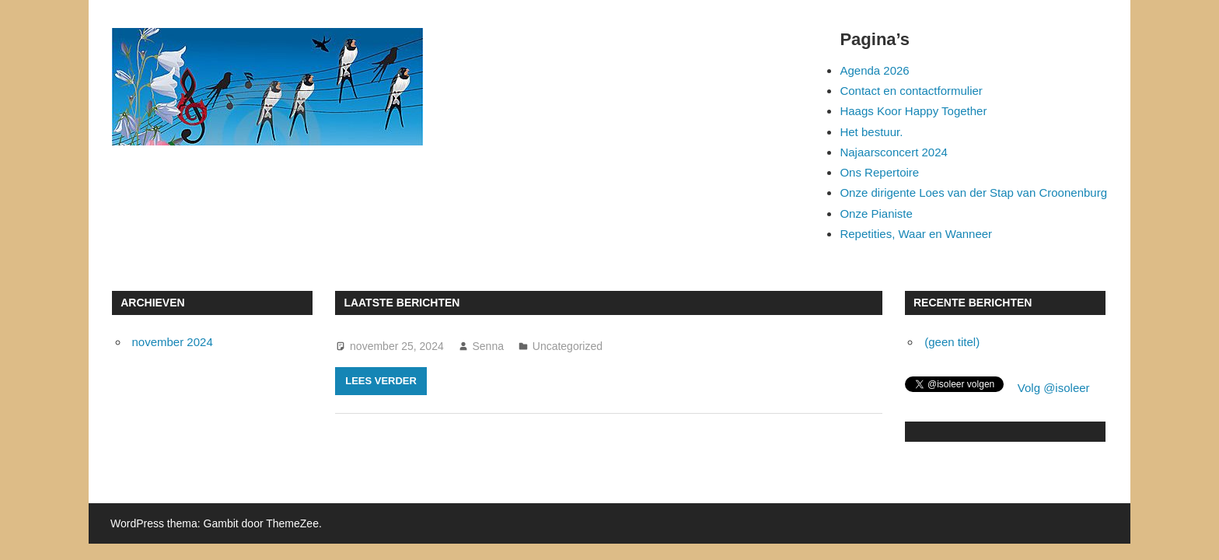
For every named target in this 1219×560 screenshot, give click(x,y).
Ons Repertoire (879, 172)
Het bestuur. (871, 131)
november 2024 (172, 341)
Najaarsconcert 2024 (893, 152)
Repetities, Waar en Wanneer (916, 233)
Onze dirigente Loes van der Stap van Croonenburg (973, 192)
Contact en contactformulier (911, 90)
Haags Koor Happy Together (913, 110)
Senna (488, 346)
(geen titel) (952, 341)
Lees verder (381, 381)
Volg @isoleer (1054, 387)
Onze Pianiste (876, 213)
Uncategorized (568, 346)
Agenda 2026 (874, 70)
